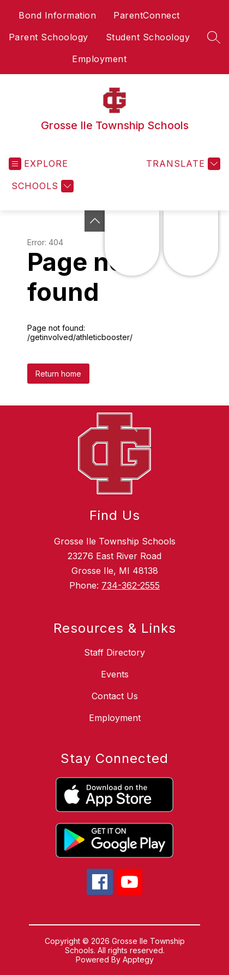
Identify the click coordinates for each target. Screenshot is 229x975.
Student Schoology (148, 37)
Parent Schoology (48, 37)
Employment (99, 58)
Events (115, 674)
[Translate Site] (181, 164)
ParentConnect (146, 15)
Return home (58, 373)
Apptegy (138, 959)
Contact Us (115, 696)
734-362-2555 (130, 585)
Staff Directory (114, 652)
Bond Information (57, 15)
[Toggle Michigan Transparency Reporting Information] (95, 221)
